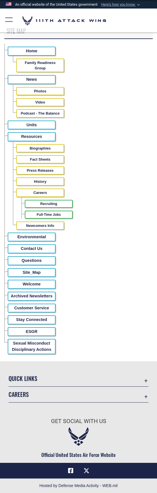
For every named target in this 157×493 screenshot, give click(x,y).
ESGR (32, 331)
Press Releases (40, 170)
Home (31, 51)
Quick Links (23, 378)
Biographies (40, 148)
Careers (40, 192)
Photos (40, 91)
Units (31, 125)
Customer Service (31, 308)
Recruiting (48, 204)
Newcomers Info (40, 225)
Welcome (32, 284)
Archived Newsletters (31, 296)
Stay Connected (31, 319)
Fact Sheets (40, 159)
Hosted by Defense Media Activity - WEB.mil (78, 485)
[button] (121, 4)
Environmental (31, 237)
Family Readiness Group (40, 65)
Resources (31, 136)
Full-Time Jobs (49, 215)
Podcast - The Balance (40, 113)
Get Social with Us (78, 421)
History (40, 181)
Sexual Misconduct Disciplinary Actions (31, 346)
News (31, 79)
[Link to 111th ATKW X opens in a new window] (86, 471)
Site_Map (31, 272)
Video (40, 102)
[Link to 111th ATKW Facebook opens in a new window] (70, 471)
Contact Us (31, 248)
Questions (32, 260)
